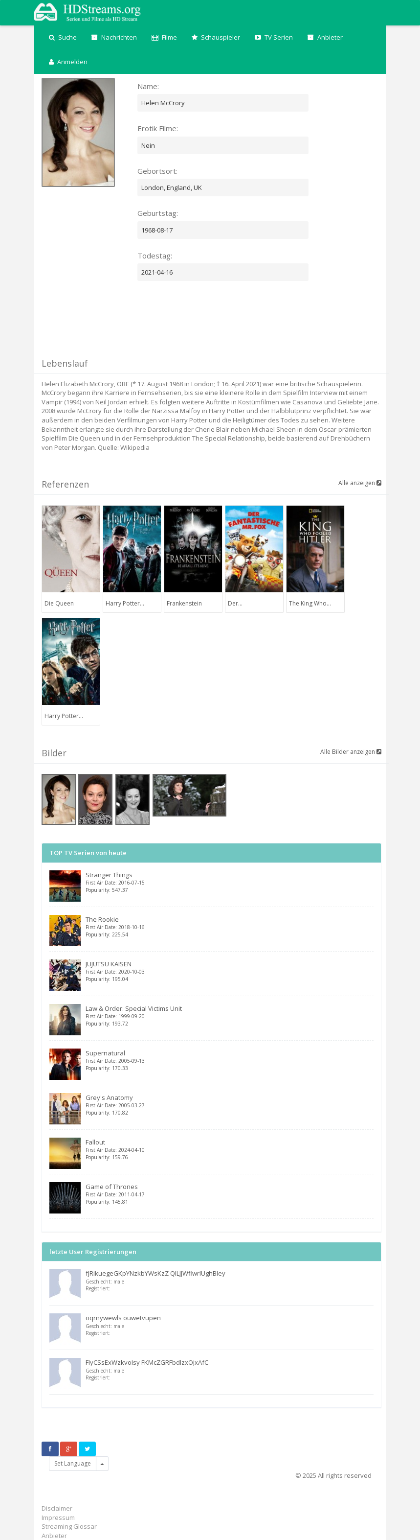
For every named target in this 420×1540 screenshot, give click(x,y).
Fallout (230, 1149)
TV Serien (274, 37)
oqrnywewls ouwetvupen (123, 1317)
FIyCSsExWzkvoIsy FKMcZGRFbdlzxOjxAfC (147, 1362)
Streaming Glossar (69, 1526)
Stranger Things (230, 881)
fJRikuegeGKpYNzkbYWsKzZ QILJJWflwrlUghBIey (155, 1273)
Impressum (58, 1517)
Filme (164, 37)
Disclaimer (57, 1508)
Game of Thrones (230, 1193)
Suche (63, 37)
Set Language (72, 1463)
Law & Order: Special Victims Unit (230, 1015)
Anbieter (325, 37)
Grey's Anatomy (230, 1104)
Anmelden (68, 61)
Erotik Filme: (157, 128)
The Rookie (230, 926)
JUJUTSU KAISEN (230, 970)
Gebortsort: (157, 171)
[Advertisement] (220, 329)
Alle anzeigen (359, 483)
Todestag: (154, 255)
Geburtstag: (157, 213)
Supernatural (230, 1060)
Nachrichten (114, 37)
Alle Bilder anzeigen (350, 751)
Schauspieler (216, 37)
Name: (148, 86)
